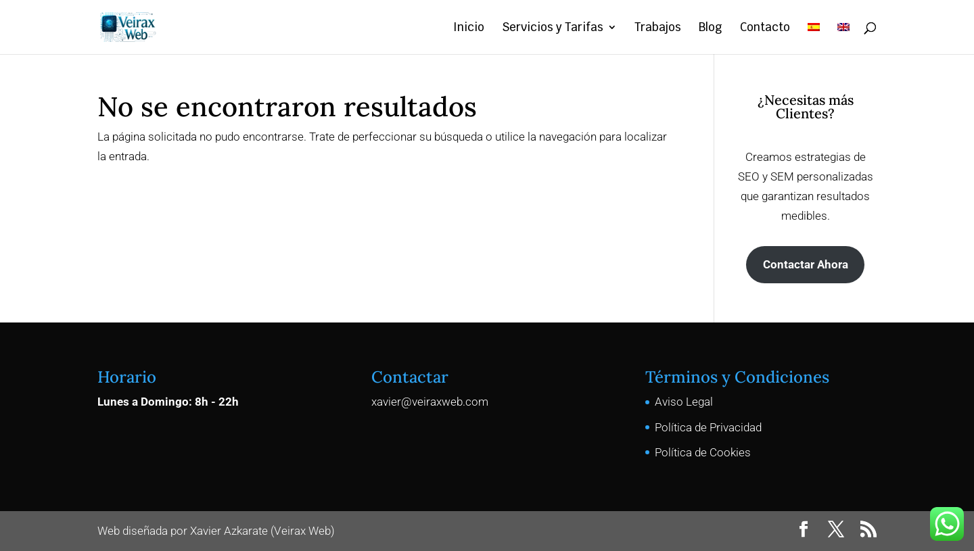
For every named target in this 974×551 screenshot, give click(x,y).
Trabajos (657, 28)
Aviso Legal (684, 401)
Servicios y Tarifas (552, 28)
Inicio (468, 28)
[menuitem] (814, 38)
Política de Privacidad (708, 427)
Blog (710, 28)
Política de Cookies (703, 452)
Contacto (765, 28)
